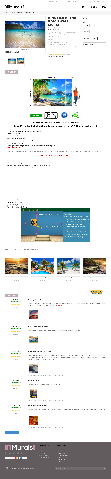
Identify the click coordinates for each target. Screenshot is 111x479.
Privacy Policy (61, 453)
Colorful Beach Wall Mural (94, 278)
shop (94, 7)
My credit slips (44, 453)
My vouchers (44, 460)
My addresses (44, 455)
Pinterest (14, 453)
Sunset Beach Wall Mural (16, 278)
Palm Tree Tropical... (68, 278)
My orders (43, 450)
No (50, 322)
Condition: (51, 29)
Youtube (22, 453)
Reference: (51, 27)
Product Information (63, 459)
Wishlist (51, 1)
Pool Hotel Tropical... (42, 278)
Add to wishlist (89, 44)
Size (84, 28)
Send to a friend (54, 56)
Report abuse (59, 322)
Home (84, 7)
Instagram (18, 453)
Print (62, 56)
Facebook (6, 453)
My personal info (45, 457)
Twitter (10, 453)
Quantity (85, 22)
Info (103, 7)
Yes (46, 322)
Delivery (60, 450)
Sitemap (60, 461)
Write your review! (11, 432)
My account (60, 1)
